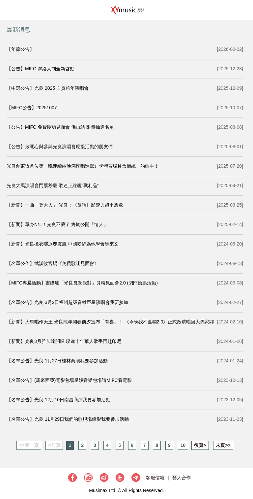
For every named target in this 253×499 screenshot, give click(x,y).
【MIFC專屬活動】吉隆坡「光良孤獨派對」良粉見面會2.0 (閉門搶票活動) (82, 282)
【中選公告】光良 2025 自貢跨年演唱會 (48, 88)
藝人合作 (181, 477)
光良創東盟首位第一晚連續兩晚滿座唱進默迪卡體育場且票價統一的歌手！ (83, 166)
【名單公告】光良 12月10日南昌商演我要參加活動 (58, 399)
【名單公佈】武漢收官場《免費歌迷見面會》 (53, 263)
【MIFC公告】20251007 (32, 107)
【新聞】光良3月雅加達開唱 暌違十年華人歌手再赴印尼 (64, 341)
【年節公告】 (20, 49)
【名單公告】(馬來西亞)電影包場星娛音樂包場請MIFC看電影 (69, 380)
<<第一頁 (28, 445)
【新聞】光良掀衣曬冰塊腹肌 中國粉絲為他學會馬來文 (63, 244)
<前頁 (54, 445)
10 (183, 445)
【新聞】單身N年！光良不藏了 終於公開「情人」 (57, 224)
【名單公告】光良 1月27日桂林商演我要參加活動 (57, 360)
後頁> (200, 445)
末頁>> (223, 445)
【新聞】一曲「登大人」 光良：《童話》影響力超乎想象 (65, 205)
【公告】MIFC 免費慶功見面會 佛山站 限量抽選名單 (60, 127)
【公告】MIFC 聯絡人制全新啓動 (40, 68)
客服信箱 (155, 477)
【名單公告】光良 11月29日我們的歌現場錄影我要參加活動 (68, 419)
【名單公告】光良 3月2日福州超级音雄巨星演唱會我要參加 (67, 302)
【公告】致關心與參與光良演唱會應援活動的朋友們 (60, 146)
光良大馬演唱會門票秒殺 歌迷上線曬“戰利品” (52, 185)
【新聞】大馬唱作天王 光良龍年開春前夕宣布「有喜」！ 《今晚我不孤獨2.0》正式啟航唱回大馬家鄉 (110, 321)
